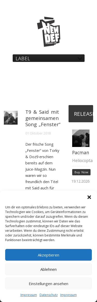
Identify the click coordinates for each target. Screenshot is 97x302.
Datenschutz (49, 295)
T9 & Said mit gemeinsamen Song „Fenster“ (43, 117)
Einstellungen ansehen (48, 283)
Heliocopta (82, 160)
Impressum (28, 295)
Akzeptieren (48, 255)
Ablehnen (48, 269)
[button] (89, 197)
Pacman (80, 153)
